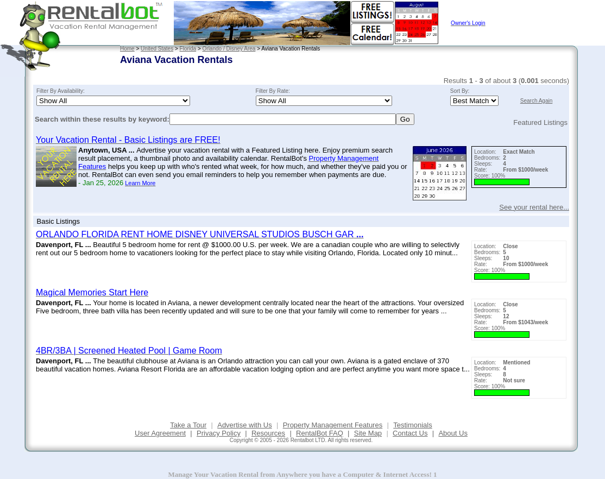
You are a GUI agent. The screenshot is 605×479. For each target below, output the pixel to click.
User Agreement (160, 433)
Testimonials (412, 425)
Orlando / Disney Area (229, 49)
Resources (268, 433)
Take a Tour (188, 425)
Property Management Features (333, 425)
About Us (452, 433)
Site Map (368, 433)
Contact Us (410, 433)
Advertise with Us (244, 425)
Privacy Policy (219, 433)
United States (157, 49)
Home (127, 49)
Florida (188, 49)
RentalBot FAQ (319, 433)
